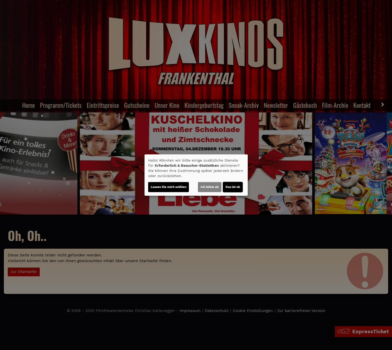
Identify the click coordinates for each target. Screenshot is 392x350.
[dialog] (196, 175)
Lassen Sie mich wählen (168, 187)
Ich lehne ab (210, 187)
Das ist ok (233, 187)
